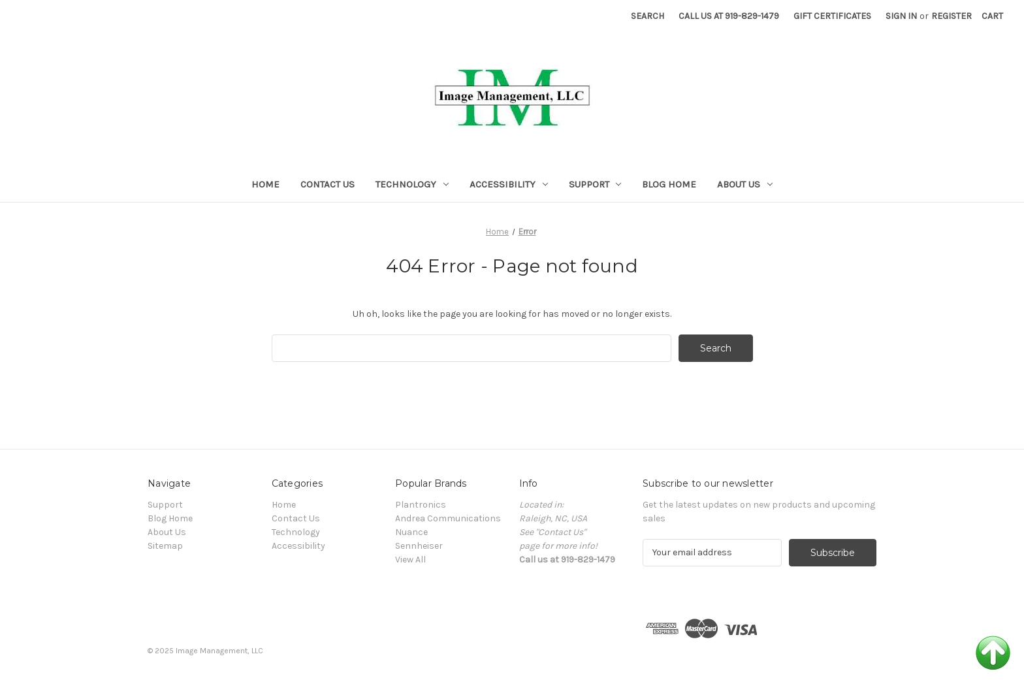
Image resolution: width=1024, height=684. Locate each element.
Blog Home (669, 184)
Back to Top (993, 653)
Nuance (411, 532)
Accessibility (509, 184)
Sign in (901, 16)
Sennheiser (419, 545)
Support (595, 184)
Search (647, 16)
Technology (412, 184)
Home (265, 184)
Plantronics (420, 504)
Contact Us (327, 184)
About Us (745, 184)
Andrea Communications (448, 518)
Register (951, 16)
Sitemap (165, 545)
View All (410, 559)
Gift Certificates (832, 16)
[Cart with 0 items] (992, 16)
